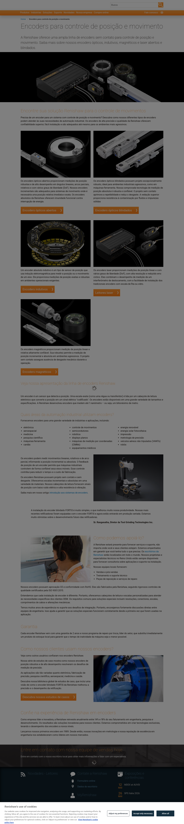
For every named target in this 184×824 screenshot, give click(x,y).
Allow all (165, 818)
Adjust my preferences (118, 818)
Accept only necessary (142, 818)
